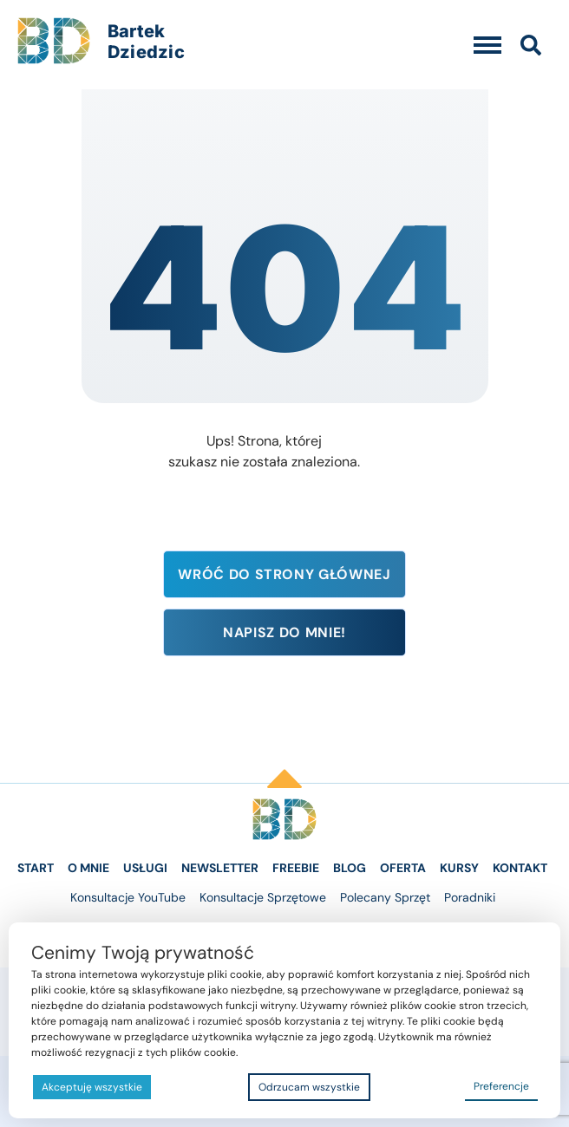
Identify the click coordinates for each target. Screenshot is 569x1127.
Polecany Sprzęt (385, 897)
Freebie (295, 868)
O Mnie (88, 868)
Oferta (403, 868)
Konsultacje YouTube (128, 897)
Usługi (145, 868)
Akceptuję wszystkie (92, 1087)
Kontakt (520, 868)
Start (35, 868)
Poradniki (469, 897)
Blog (349, 868)
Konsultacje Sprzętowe (262, 897)
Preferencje (501, 1086)
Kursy (459, 868)
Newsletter (219, 868)
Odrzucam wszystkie (309, 1087)
